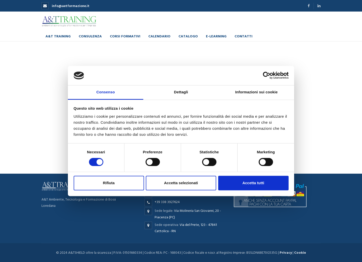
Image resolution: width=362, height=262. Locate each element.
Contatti (243, 36)
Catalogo (188, 36)
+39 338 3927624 (167, 202)
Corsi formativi (125, 36)
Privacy (286, 252)
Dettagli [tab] (181, 92)
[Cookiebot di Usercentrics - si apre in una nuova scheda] (267, 75)
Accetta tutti (253, 183)
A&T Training (58, 36)
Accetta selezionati (181, 183)
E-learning (216, 36)
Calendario (159, 36)
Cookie (300, 252)
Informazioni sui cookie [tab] (256, 92)
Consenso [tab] (105, 92)
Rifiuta (109, 183)
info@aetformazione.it (65, 6)
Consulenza (90, 36)
